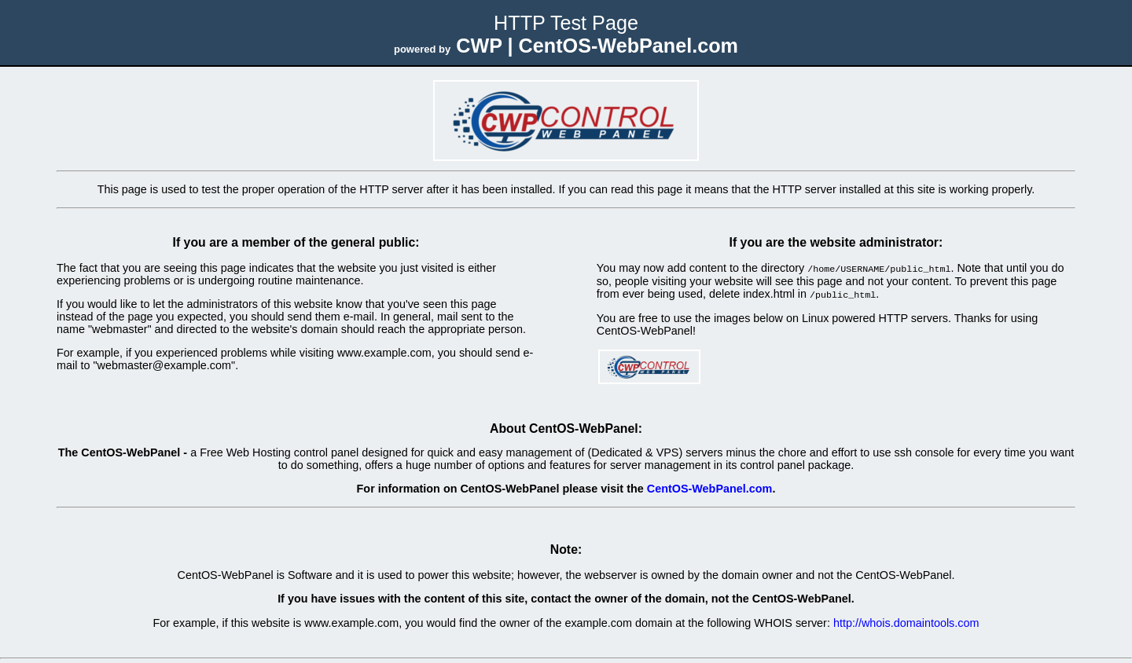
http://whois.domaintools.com (906, 621)
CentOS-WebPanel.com (710, 487)
